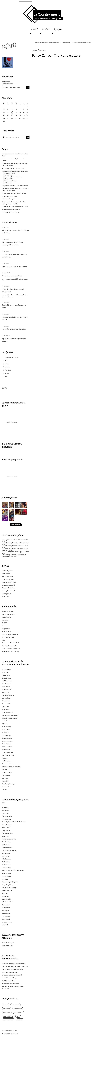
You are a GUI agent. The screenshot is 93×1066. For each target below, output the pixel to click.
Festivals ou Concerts (13, 370)
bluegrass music (18, 1028)
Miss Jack (5, 796)
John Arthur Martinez (10, 921)
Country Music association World (14, 998)
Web (7, 393)
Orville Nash (6, 881)
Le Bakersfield (9, 181)
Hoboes (5, 807)
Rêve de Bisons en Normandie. (13, 217)
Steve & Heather (8, 764)
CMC (3, 643)
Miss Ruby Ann (7, 933)
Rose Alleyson (7, 701)
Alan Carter (6, 710)
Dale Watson (6, 876)
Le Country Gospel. (11, 175)
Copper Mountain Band (10, 870)
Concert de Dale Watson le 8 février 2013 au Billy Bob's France (15, 567)
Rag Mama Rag (7, 837)
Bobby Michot (7, 927)
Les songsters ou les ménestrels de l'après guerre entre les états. (15, 164)
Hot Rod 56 (6, 799)
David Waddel (7, 884)
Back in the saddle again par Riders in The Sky (63, 42)
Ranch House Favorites (10, 859)
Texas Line (6, 690)
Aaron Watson (7, 873)
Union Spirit (6, 739)
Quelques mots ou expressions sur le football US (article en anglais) (15, 193)
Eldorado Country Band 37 (11, 736)
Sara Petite (6, 856)
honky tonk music (22, 1033)
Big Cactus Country (9, 629)
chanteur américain (9, 1041)
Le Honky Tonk (9, 177)
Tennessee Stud (8, 707)
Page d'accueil (86, 42)
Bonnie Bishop (7, 861)
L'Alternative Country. (12, 183)
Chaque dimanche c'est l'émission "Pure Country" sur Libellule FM (14, 208)
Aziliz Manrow (7, 761)
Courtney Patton (8, 941)
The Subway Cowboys (10, 781)
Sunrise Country (8, 756)
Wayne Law (6, 828)
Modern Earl (6, 864)
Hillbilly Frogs (7, 753)
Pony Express (7, 793)
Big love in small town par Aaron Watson (13, 352)
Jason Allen (6, 831)
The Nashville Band (9, 773)
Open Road (6, 724)
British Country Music (10, 1004)
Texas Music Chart (9, 965)
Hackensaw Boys (8, 867)
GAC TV (4, 640)
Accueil (34, 29)
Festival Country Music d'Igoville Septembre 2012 (14, 561)
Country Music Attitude (11, 600)
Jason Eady (6, 944)
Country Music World (10, 603)
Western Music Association (12, 996)
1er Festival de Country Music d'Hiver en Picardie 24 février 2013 (14, 573)
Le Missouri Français (10, 205)
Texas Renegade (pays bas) (12, 901)
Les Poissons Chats (9, 730)
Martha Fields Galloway (11, 907)
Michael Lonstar (8, 910)
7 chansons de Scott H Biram (14, 286)
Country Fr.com (8, 611)
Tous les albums (16, 542)
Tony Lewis (6, 916)
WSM (4, 658)
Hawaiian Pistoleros (9, 713)
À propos (58, 29)
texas (22, 1041)
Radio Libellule (7, 649)
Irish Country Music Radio (12, 652)
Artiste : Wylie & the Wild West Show (15, 168)
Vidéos (7, 390)
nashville (6, 1028)
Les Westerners (7, 699)
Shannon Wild (7, 721)
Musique (8, 382)
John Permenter (8, 834)
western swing (8, 1037)
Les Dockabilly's (8, 790)
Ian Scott (5, 776)
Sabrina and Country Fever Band (14, 784)
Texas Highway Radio (10, 655)
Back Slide (6, 750)
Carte (5, 405)
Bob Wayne (6, 930)
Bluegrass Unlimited (10, 606)
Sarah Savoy (6, 924)
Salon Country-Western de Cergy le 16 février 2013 (15, 570)
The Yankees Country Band (12, 733)
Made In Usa (6, 614)
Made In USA (7, 591)
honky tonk (7, 1050)
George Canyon (7, 896)
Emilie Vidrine (7, 779)
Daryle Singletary (8, 904)
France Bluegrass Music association (15, 993)
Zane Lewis (6, 825)
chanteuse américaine (10, 1046)
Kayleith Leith (7, 893)
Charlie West (6, 693)
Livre (7, 378)
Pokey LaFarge (7, 887)
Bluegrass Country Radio (11, 663)
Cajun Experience (8, 770)
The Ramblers (7, 716)
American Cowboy (8, 594)
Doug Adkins (6, 850)
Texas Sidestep (7, 687)
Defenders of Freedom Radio (12, 661)
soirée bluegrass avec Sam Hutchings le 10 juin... (13, 239)
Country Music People (10, 608)
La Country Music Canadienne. (15, 179)
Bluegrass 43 (6, 767)
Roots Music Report (9, 962)
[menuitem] (34, 30)
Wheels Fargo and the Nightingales (15, 890)
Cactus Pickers (7, 696)
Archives (46, 29)
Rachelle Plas (7, 804)
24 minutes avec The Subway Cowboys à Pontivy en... (14, 251)
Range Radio (6, 646)
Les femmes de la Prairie (11, 202)
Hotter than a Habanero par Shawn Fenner (14, 328)
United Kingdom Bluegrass (12, 1001)
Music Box (5, 638)
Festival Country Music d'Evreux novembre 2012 (14, 564)
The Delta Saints (8, 844)
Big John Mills (7, 919)
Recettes (8, 386)
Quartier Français (8, 759)
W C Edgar (6, 899)
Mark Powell (6, 939)
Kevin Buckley (7, 744)
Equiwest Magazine (9, 597)
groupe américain (22, 1037)
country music (8, 1033)
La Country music (54, 13)
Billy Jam (5, 741)
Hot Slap (5, 787)
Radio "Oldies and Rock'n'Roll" (13, 666)
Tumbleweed (6, 704)
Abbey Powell (7, 847)
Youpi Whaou (7, 727)
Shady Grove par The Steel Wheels (79, 46)
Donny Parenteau (8, 853)
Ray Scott (5, 913)
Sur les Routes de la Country (12, 669)
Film (7, 374)
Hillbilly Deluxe (7, 879)
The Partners (7, 719)
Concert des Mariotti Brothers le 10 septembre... (15, 263)
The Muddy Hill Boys (10, 801)
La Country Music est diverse (13, 220)
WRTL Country (7, 635)
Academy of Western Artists (12, 1007)
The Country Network (10, 632)
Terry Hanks (6, 747)
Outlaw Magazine (8, 588)
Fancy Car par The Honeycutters (53, 63)
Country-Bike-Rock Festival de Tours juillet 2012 (15, 558)
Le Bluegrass (8, 185)
